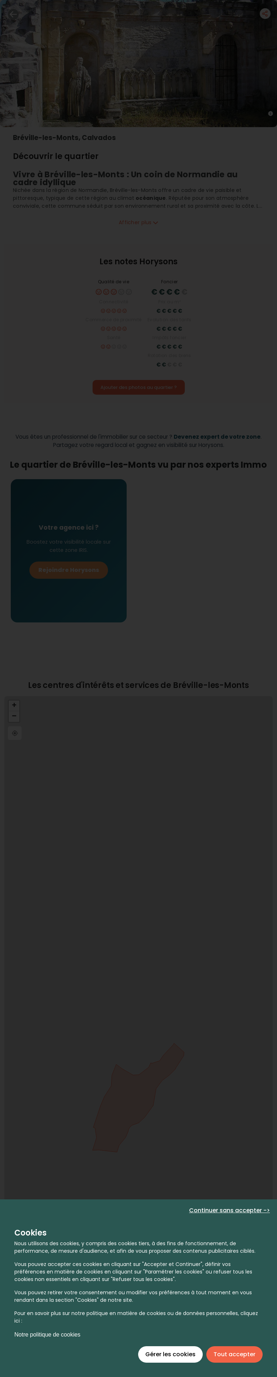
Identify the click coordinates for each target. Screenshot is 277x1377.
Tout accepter (234, 1354)
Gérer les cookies (170, 1354)
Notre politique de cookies (47, 1335)
